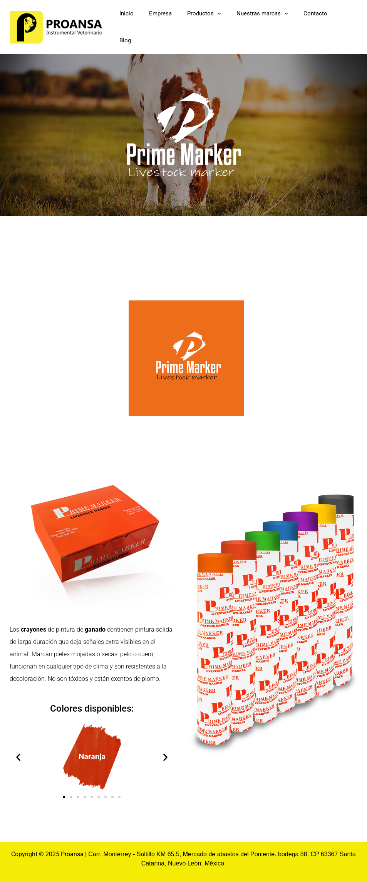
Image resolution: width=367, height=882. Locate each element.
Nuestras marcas (279, 23)
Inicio (166, 23)
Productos (228, 23)
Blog (349, 23)
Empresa (192, 23)
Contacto (324, 23)
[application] (241, 23)
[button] (18, 750)
